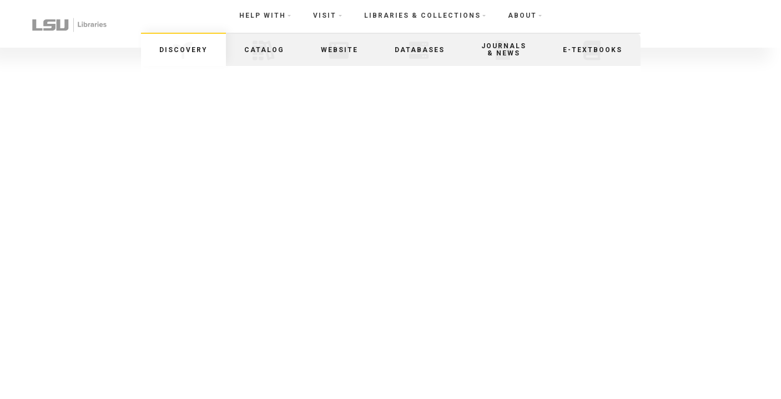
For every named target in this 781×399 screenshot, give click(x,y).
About (522, 15)
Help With (262, 15)
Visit (324, 15)
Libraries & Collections (422, 15)
